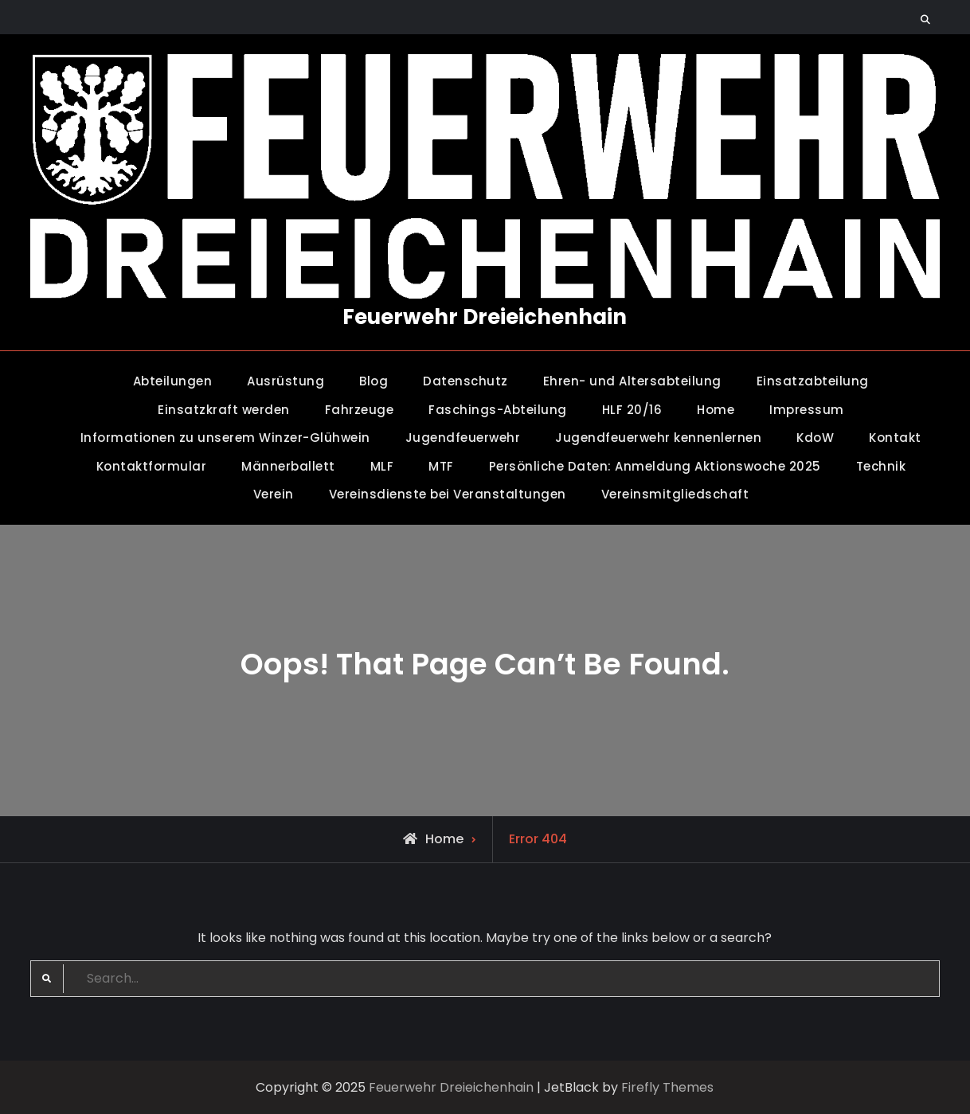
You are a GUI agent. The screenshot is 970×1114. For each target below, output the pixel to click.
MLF (382, 466)
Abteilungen (173, 381)
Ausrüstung (285, 381)
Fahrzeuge (359, 409)
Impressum (806, 409)
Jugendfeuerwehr (463, 437)
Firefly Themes (667, 1087)
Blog (373, 381)
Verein (273, 494)
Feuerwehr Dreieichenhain (484, 317)
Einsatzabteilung (813, 381)
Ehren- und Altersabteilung (632, 381)
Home (715, 409)
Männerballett (288, 466)
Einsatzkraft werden (224, 409)
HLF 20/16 (632, 409)
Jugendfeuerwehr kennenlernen (658, 437)
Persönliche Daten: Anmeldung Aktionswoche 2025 (655, 466)
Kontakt (895, 437)
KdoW (815, 437)
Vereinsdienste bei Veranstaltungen (447, 494)
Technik (881, 466)
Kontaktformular (151, 466)
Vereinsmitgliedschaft (675, 494)
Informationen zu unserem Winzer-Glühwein (225, 437)
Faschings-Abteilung (497, 409)
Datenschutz (465, 381)
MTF (441, 466)
